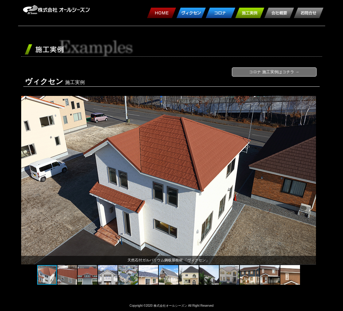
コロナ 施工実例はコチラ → (274, 72)
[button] (27, 180)
